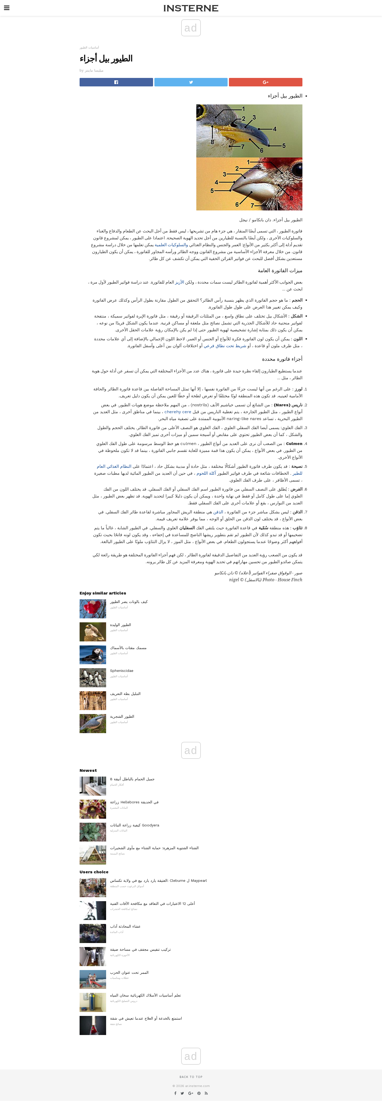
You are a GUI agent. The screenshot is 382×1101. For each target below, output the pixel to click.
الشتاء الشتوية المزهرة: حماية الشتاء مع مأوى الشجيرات (154, 848)
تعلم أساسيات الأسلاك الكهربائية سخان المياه (145, 995)
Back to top (191, 1077)
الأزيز (179, 282)
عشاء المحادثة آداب (125, 926)
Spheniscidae (121, 670)
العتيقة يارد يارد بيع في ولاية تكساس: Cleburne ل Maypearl (158, 880)
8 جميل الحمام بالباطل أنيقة (132, 779)
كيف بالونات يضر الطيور (129, 602)
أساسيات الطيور (89, 47)
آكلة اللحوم (206, 473)
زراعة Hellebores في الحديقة (134, 802)
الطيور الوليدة (120, 625)
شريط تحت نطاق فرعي (225, 345)
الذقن (218, 511)
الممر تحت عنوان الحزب (129, 972)
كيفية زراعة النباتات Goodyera (134, 825)
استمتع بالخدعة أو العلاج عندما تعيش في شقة (146, 1018)
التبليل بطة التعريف (125, 694)
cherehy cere (177, 411)
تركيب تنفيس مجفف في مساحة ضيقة (140, 949)
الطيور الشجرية (122, 716)
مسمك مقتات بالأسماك (128, 648)
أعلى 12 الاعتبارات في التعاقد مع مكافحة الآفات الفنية (152, 903)
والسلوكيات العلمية (171, 244)
